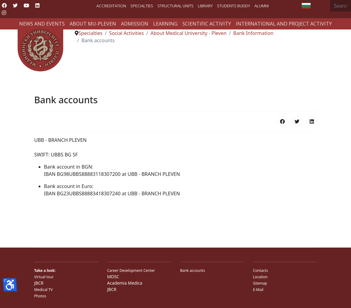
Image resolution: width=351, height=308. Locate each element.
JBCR (38, 283)
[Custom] (14, 12)
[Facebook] (4, 5)
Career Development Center (131, 270)
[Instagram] (4, 12)
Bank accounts (192, 270)
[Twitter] (15, 5)
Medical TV (43, 289)
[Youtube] (26, 5)
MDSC (113, 276)
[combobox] (340, 6)
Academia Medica (125, 283)
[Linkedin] (37, 5)
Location (260, 276)
